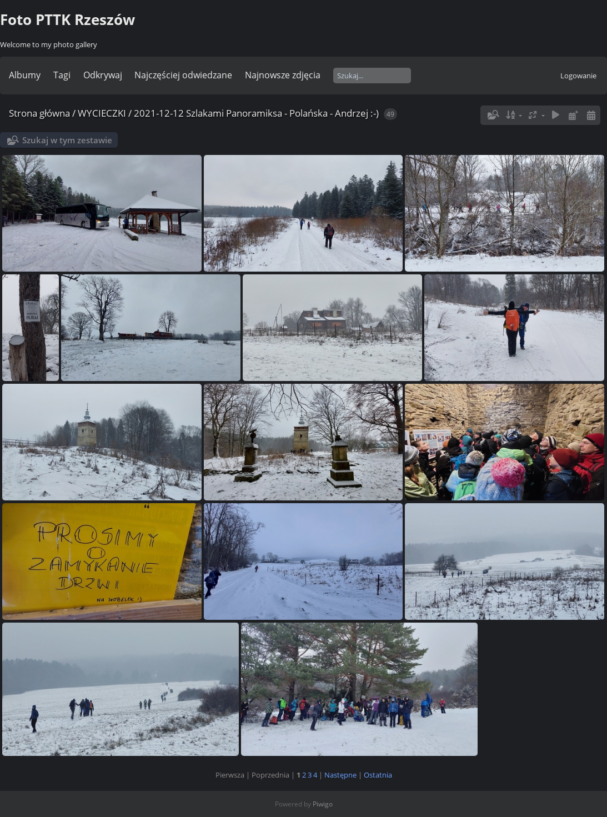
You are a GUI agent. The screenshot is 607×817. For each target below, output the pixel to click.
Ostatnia (378, 775)
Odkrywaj (102, 75)
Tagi (62, 75)
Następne (340, 775)
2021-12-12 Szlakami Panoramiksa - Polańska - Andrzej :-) (256, 113)
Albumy (25, 75)
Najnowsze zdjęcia (282, 75)
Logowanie (578, 76)
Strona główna (39, 113)
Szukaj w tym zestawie (67, 140)
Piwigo (323, 804)
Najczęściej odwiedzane (183, 75)
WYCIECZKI (102, 113)
